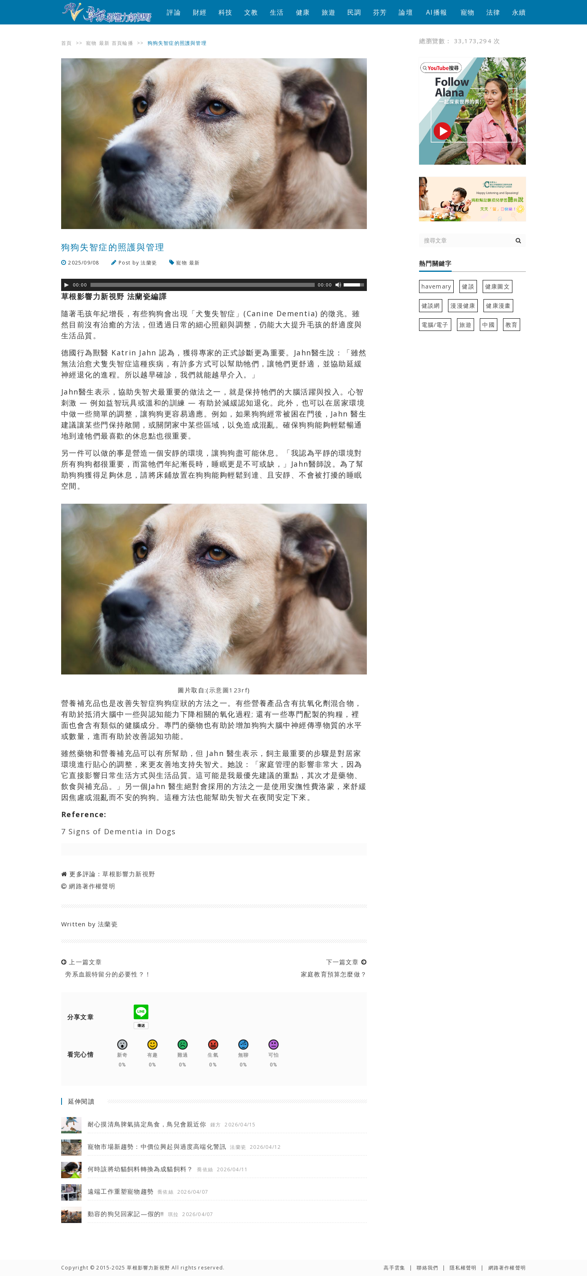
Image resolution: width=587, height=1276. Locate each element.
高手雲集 (394, 1267)
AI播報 (436, 12)
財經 (200, 12)
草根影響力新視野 (128, 874)
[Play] (66, 285)
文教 (251, 12)
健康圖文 (497, 286)
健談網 (430, 305)
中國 (488, 324)
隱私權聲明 (463, 1267)
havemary (436, 286)
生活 (277, 12)
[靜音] (338, 285)
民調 (354, 12)
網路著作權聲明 (92, 886)
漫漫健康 (462, 305)
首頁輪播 (122, 43)
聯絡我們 (427, 1267)
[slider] (202, 285)
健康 (303, 12)
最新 (104, 43)
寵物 (467, 12)
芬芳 (380, 12)
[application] (214, 285)
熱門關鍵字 (435, 263)
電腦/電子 (435, 324)
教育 (511, 324)
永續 (519, 12)
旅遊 (328, 12)
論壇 (406, 12)
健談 (468, 286)
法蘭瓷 (149, 262)
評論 (174, 12)
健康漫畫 (498, 305)
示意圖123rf (228, 690)
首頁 (66, 43)
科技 (225, 12)
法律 (493, 12)
